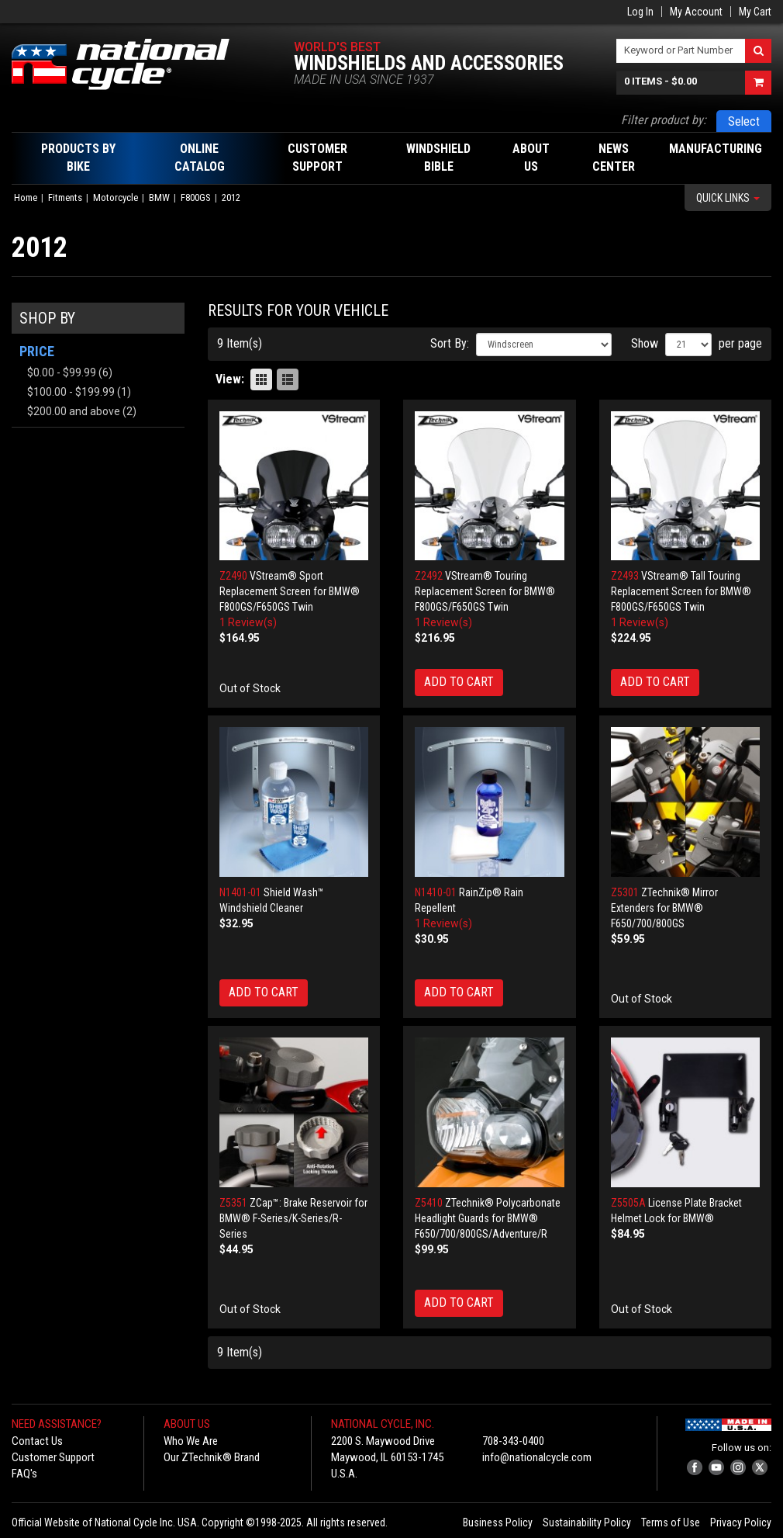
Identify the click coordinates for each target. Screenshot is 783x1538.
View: (230, 379)
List (287, 379)
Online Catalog (199, 157)
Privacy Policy (740, 1522)
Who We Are (191, 1441)
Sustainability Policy (587, 1522)
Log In (640, 11)
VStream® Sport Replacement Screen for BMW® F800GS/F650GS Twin (289, 591)
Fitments (65, 197)
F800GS (196, 197)
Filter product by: (663, 120)
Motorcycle (115, 197)
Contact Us (37, 1441)
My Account (696, 11)
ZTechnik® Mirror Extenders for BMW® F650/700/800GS (664, 908)
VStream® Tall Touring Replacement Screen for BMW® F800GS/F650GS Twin (681, 591)
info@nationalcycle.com (537, 1457)
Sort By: (449, 343)
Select (744, 121)
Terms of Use (670, 1522)
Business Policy (498, 1522)
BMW (159, 197)
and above (73, 411)
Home (25, 197)
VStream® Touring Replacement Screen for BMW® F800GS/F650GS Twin (485, 591)
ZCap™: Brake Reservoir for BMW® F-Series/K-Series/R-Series (293, 1218)
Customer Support (53, 1457)
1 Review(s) (248, 622)
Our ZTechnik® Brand (212, 1457)
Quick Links (728, 198)
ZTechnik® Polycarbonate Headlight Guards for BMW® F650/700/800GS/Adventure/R (488, 1218)
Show (644, 343)
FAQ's (24, 1474)
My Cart (755, 11)
